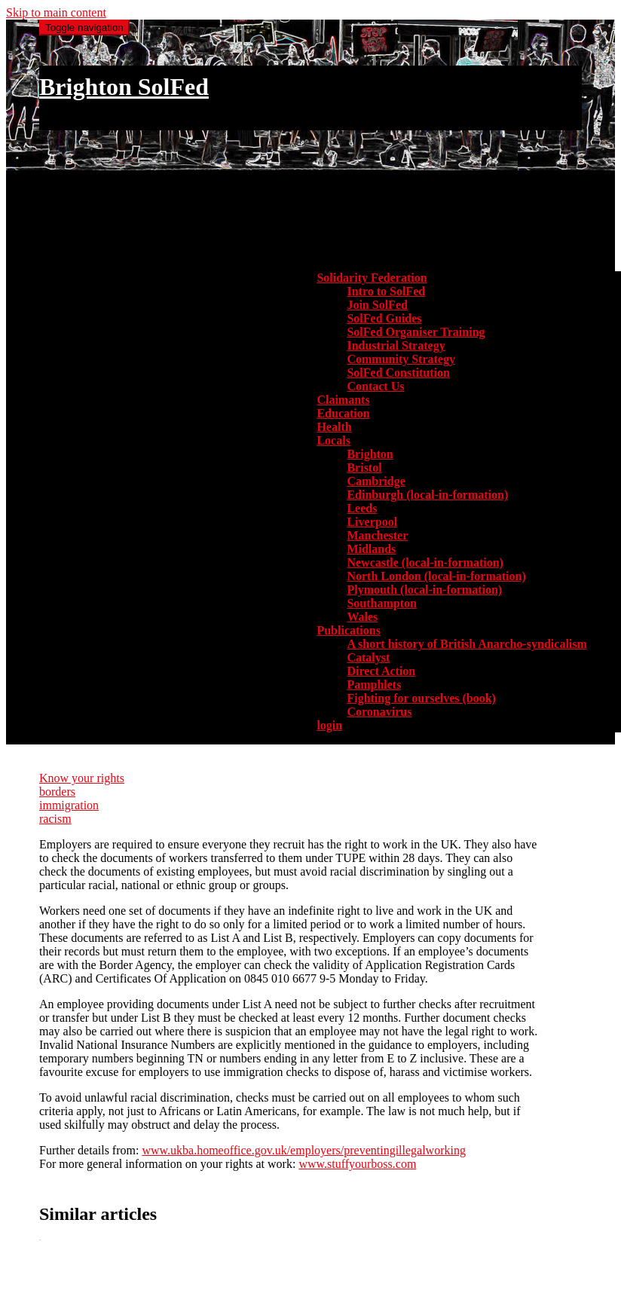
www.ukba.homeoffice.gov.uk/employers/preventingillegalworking (304, 1150)
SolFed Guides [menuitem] (384, 318)
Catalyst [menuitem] (368, 657)
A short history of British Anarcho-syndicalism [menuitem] (466, 643)
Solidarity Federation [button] (372, 277)
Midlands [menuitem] (371, 549)
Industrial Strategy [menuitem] (396, 345)
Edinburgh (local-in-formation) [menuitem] (427, 494)
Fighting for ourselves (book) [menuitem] (421, 698)
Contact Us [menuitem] (375, 386)
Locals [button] (333, 440)
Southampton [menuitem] (381, 603)
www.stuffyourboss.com (357, 1163)
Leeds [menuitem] (362, 508)
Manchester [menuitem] (377, 535)
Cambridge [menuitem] (376, 481)
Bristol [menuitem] (364, 467)
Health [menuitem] (334, 426)
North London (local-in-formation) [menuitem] (436, 576)
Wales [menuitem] (362, 616)
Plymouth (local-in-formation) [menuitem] (424, 589)
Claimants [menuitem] (343, 399)
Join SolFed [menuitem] (377, 304)
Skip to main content (56, 12)
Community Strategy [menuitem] (401, 359)
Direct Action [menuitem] (381, 671)
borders (57, 791)
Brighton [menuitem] (370, 454)
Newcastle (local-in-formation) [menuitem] (425, 562)
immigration (69, 805)
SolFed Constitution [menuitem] (398, 372)
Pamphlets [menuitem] (374, 684)
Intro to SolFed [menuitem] (386, 291)
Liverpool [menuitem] (372, 521)
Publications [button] (348, 630)
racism (55, 818)
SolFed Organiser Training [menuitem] (416, 332)
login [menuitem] (329, 725)
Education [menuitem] (343, 413)
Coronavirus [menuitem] (379, 711)
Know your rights (81, 778)
